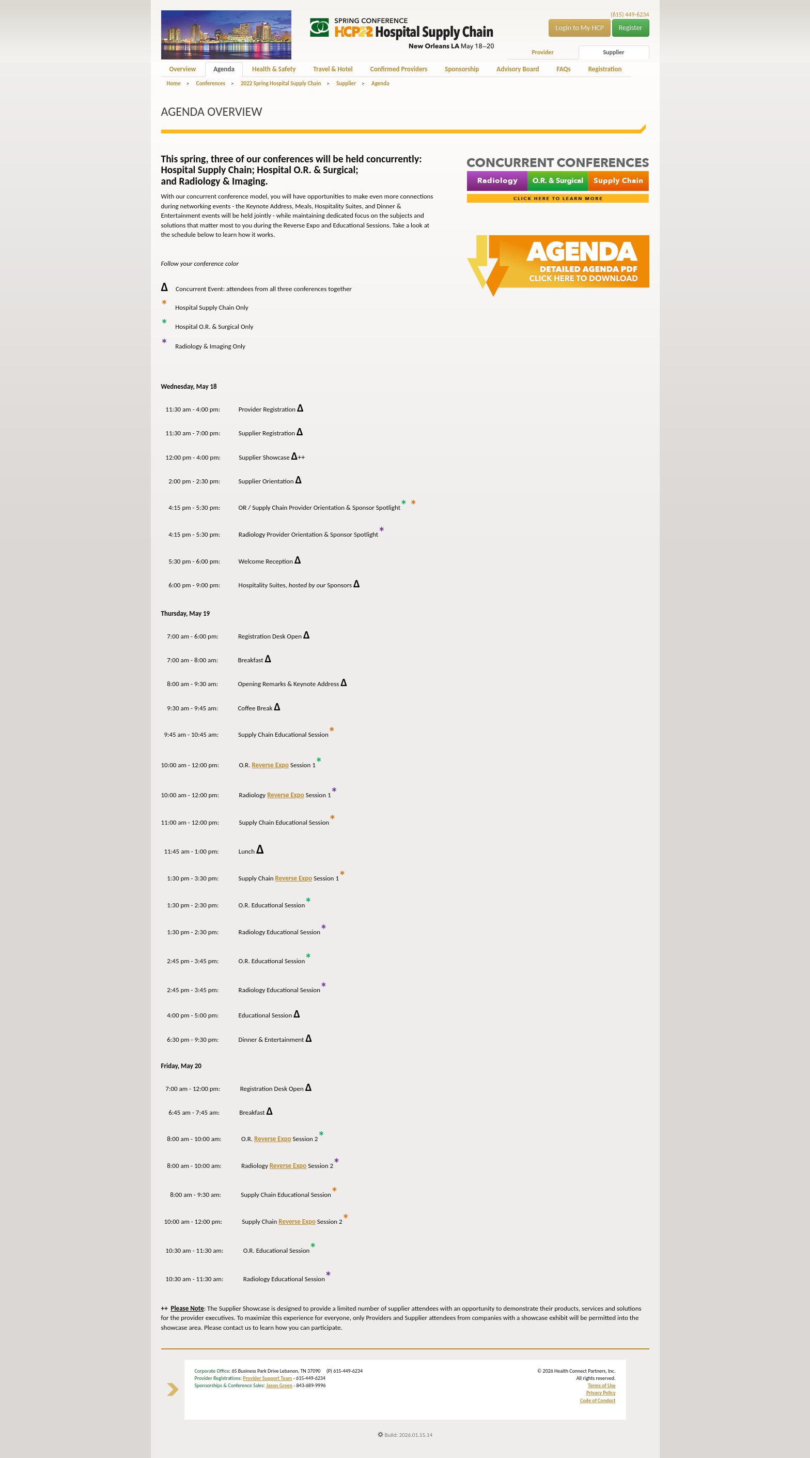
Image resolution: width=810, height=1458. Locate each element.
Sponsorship (462, 69)
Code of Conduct (598, 1400)
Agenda (224, 69)
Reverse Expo (270, 765)
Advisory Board (517, 69)
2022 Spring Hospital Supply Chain (281, 83)
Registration (605, 69)
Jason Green (279, 1385)
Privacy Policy (600, 1392)
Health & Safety (273, 69)
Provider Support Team (267, 1378)
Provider (542, 52)
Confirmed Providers (398, 69)
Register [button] (631, 27)
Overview (182, 69)
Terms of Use (601, 1385)
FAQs (564, 69)
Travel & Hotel (332, 69)
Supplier (613, 52)
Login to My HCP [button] (579, 27)
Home (174, 83)
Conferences (210, 83)
